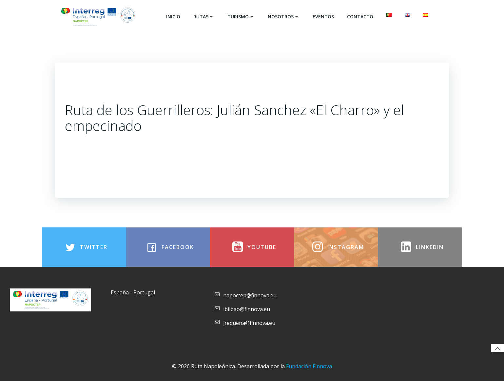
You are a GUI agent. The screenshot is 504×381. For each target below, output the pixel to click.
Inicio (173, 16)
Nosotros (284, 16)
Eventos (323, 16)
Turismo (241, 16)
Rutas (203, 16)
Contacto (360, 16)
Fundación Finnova (309, 366)
